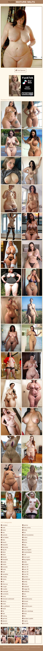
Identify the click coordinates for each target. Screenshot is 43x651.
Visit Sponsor (20, 70)
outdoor (25, 564)
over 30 (25, 567)
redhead (25, 586)
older (24, 562)
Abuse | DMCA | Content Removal (12, 647)
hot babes (4, 537)
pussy (24, 584)
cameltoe (4, 574)
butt (3, 572)
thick (24, 613)
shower (25, 601)
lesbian (25, 547)
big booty (4, 547)
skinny (25, 603)
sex (24, 594)
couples (4, 589)
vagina (25, 621)
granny (25, 525)
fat (2, 611)
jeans (24, 540)
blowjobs (4, 559)
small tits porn (27, 606)
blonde (4, 557)
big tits (3, 549)
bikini (3, 552)
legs (24, 545)
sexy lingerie (26, 549)
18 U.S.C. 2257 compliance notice (31, 647)
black (3, 554)
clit (2, 581)
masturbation (27, 552)
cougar (4, 586)
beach (3, 542)
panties (25, 576)
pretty (24, 581)
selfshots (25, 591)
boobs (3, 562)
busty (3, 569)
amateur (4, 525)
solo (24, 608)
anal (3, 527)
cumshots (4, 594)
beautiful (4, 545)
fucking (4, 616)
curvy (3, 596)
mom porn (26, 557)
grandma (4, 623)
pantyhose (26, 579)
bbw (3, 540)
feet (3, 613)
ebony (3, 601)
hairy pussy (26, 527)
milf (24, 554)
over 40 (25, 569)
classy (3, 579)
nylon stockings (27, 611)
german (4, 618)
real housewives (27, 535)
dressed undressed (7, 599)
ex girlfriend (5, 606)
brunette (4, 567)
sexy (24, 596)
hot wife (25, 623)
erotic (3, 603)
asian (3, 530)
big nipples (26, 559)
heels (24, 530)
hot (24, 532)
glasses (4, 621)
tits (24, 616)
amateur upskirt (27, 618)
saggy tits (26, 589)
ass (3, 532)
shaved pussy (27, 599)
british (3, 564)
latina (24, 542)
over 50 (25, 572)
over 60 (25, 574)
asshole (4, 535)
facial (3, 608)
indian (24, 537)
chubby (4, 576)
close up (4, 584)
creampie (4, 591)
